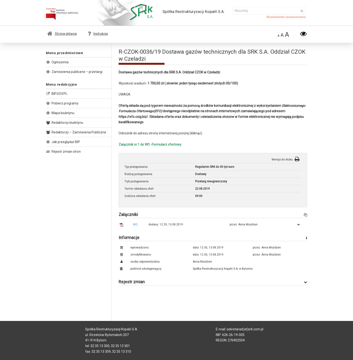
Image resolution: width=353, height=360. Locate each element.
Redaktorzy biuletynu (64, 122)
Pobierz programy (62, 103)
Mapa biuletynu (60, 113)
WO (135, 224)
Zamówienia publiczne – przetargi (74, 72)
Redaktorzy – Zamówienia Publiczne (76, 132)
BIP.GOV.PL (56, 94)
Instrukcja (98, 34)
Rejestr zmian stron (63, 151)
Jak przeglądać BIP (63, 142)
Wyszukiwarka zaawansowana (285, 17)
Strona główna (62, 34)
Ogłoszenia (57, 62)
